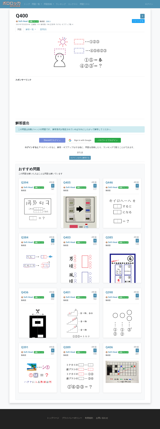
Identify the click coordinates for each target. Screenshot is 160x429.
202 (52, 299)
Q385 (109, 237)
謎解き (48, 21)
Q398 (109, 292)
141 (52, 189)
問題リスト (85, 4)
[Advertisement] (80, 99)
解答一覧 (30, 29)
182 (94, 299)
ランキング (61, 4)
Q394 (24, 182)
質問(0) (43, 29)
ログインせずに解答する (80, 158)
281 (137, 354)
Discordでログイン (52, 140)
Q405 (67, 182)
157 (137, 189)
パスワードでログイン (108, 140)
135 (137, 244)
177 (94, 189)
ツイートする (138, 21)
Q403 (67, 237)
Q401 (67, 292)
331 (52, 354)
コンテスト (73, 4)
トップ (27, 4)
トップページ (53, 418)
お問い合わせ (102, 418)
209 (137, 299)
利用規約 (89, 418)
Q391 (24, 347)
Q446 (109, 182)
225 (94, 244)
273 (52, 244)
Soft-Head (23, 21)
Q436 (24, 292)
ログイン (149, 4)
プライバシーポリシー (72, 418)
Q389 (67, 347)
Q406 (109, 347)
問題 (20, 29)
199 (94, 354)
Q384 (24, 237)
